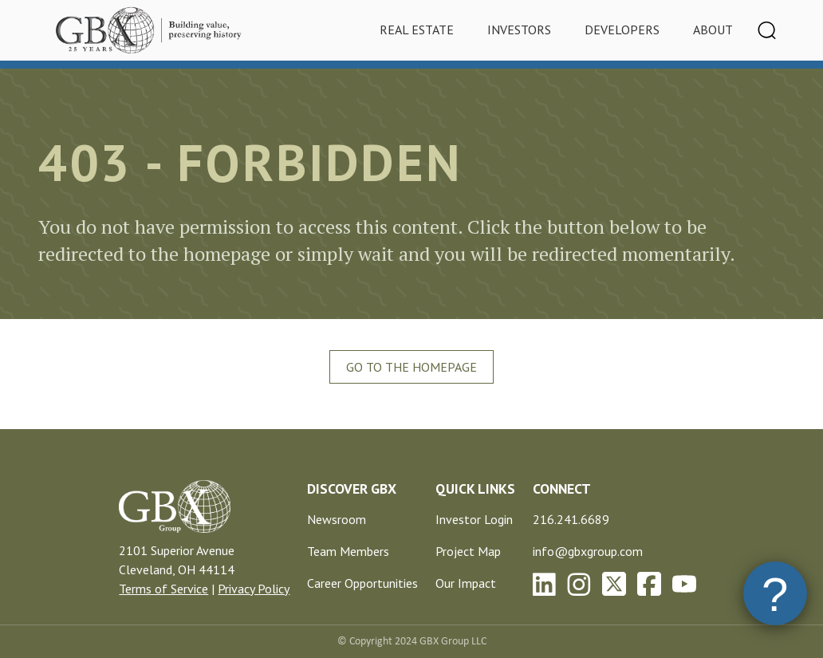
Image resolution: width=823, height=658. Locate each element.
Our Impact (465, 583)
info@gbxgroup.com (588, 551)
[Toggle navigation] (767, 30)
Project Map (468, 551)
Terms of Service (163, 589)
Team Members (348, 551)
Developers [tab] (622, 29)
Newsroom (336, 519)
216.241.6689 (571, 519)
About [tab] (713, 29)
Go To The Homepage (411, 367)
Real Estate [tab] (417, 29)
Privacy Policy (253, 589)
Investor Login (474, 519)
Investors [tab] (519, 29)
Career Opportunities (362, 583)
